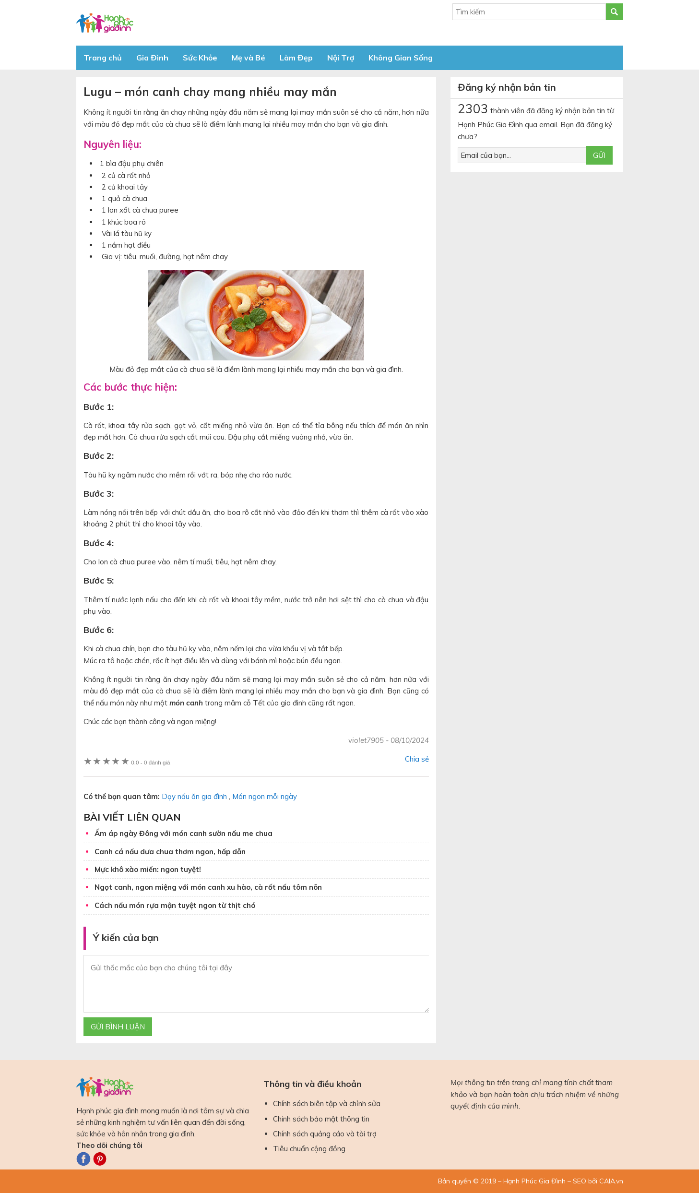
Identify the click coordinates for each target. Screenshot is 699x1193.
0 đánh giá (150, 762)
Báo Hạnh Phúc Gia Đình (162, 23)
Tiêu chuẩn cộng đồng (309, 1148)
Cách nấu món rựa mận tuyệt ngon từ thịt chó (175, 905)
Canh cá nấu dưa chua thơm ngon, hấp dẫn (170, 851)
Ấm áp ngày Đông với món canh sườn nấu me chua (183, 833)
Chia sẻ (417, 759)
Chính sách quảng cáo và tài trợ (325, 1133)
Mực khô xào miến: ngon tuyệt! (148, 869)
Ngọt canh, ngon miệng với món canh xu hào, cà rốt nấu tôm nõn (208, 887)
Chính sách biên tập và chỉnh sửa (326, 1103)
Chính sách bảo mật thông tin (321, 1118)
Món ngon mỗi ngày (264, 796)
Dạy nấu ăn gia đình (194, 796)
